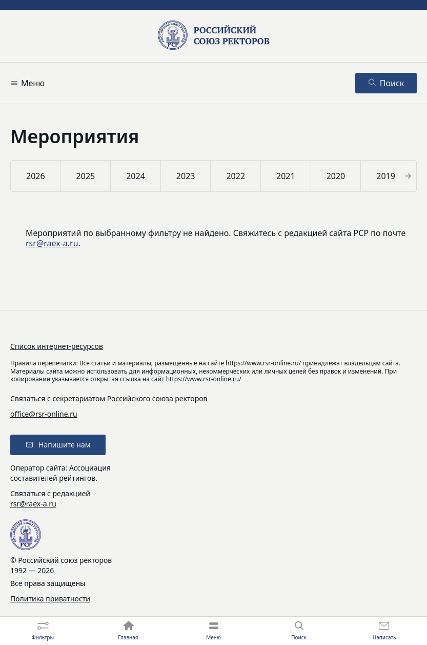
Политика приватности (50, 598)
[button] (409, 176)
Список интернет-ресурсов (56, 346)
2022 (235, 176)
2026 (35, 176)
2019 (385, 176)
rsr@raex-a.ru (52, 243)
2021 (285, 176)
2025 (85, 176)
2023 (185, 176)
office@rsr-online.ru (43, 414)
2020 (336, 176)
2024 (135, 176)
